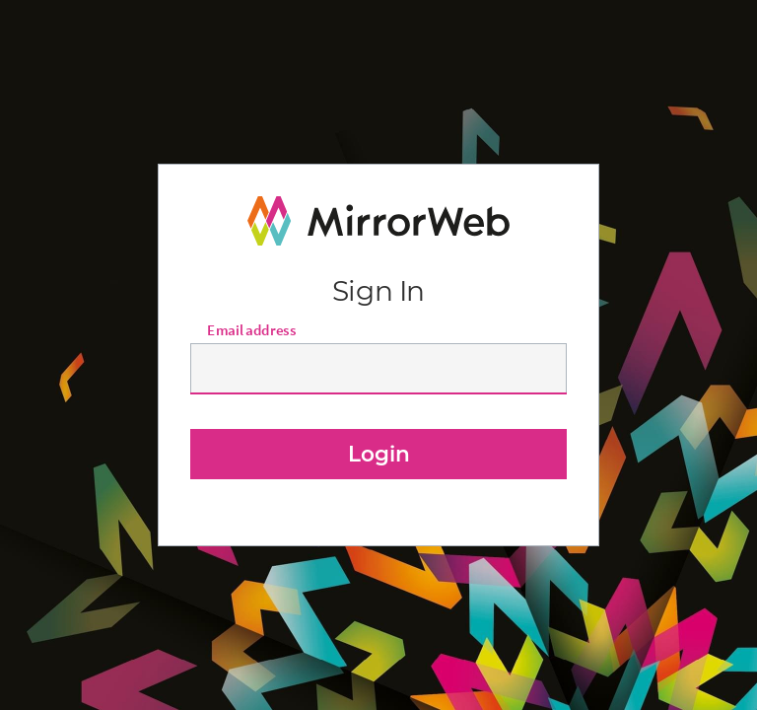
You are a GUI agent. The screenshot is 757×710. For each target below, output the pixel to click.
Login (379, 453)
